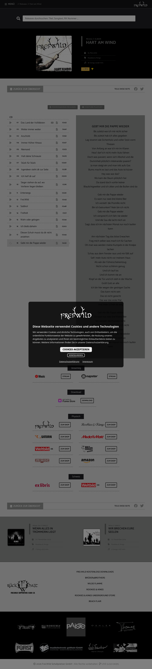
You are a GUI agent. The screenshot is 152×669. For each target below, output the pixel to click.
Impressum (88, 361)
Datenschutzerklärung (69, 361)
